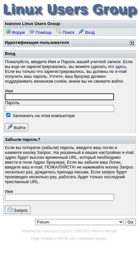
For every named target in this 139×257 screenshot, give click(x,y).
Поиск (65, 32)
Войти (16, 127)
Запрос (17, 210)
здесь (120, 66)
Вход (87, 32)
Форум (15, 32)
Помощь (40, 32)
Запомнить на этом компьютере (40, 115)
